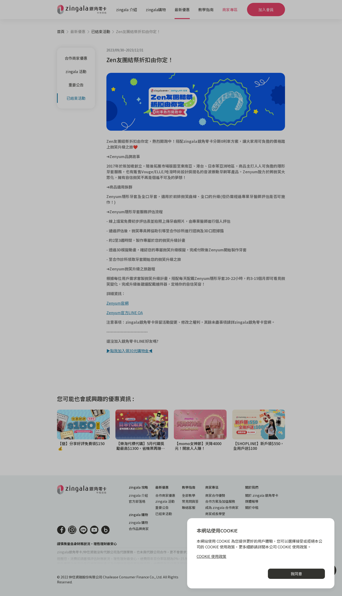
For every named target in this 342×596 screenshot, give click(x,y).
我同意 (296, 573)
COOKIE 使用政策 (211, 556)
